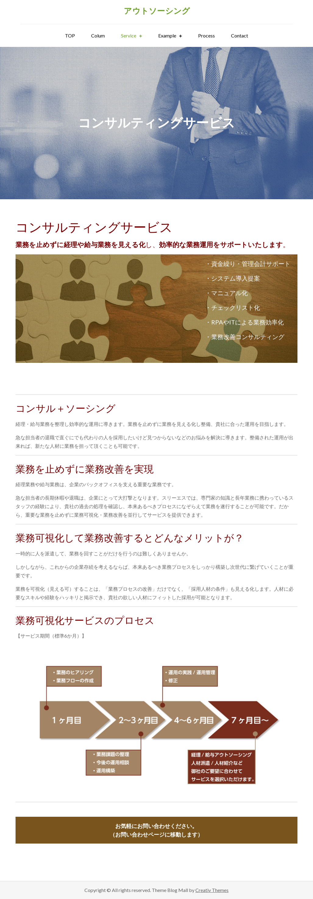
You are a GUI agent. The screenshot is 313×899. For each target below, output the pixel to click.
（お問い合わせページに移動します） (156, 830)
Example (167, 35)
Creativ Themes (212, 890)
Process (206, 35)
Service (128, 35)
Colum (98, 35)
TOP (70, 35)
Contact (239, 35)
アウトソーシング (157, 10)
